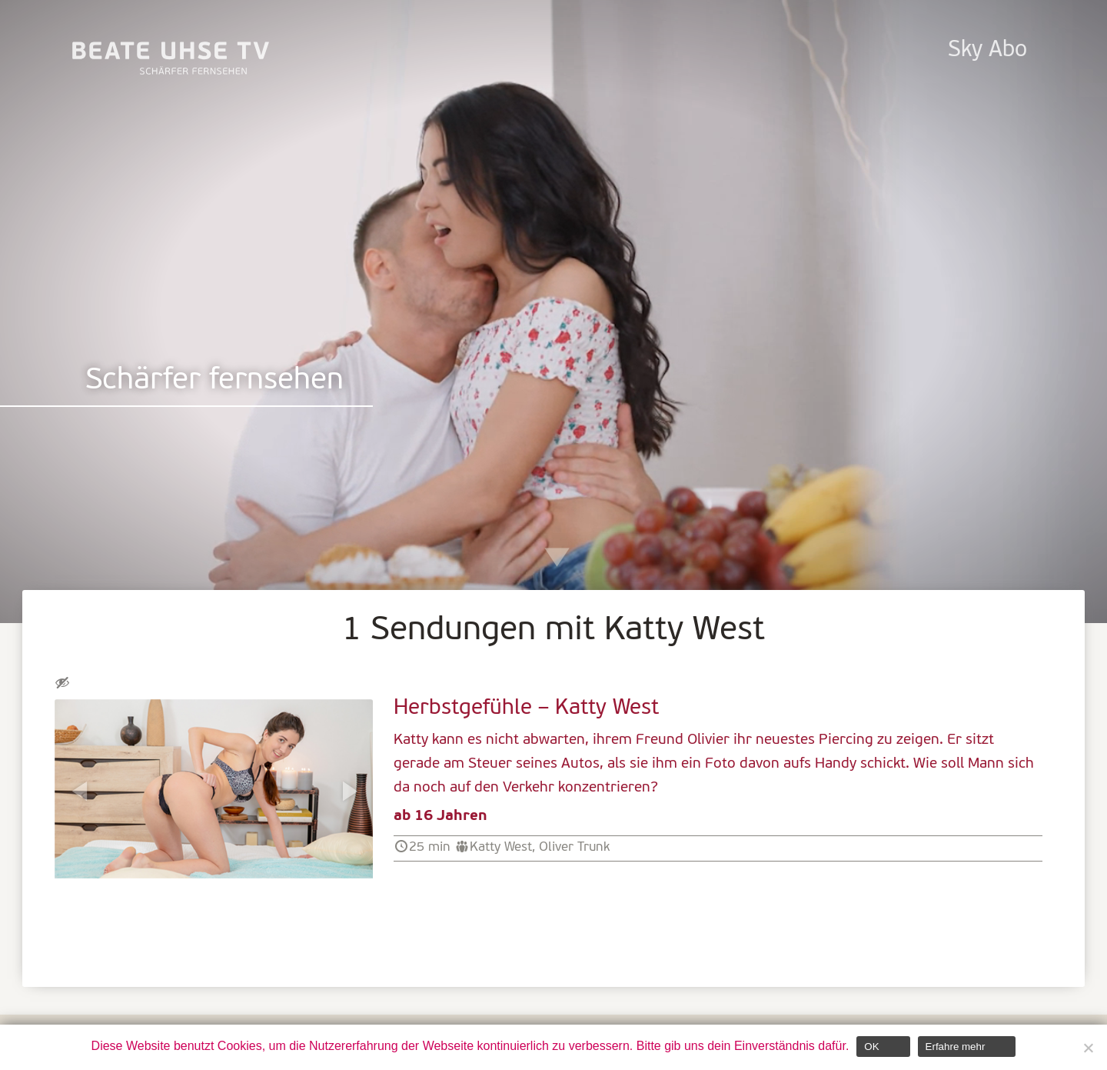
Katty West (501, 847)
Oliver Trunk (574, 847)
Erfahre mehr (956, 1046)
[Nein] (1087, 1047)
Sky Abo (987, 50)
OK (871, 1046)
